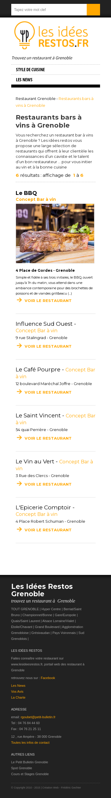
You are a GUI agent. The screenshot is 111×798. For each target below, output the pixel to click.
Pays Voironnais (64, 633)
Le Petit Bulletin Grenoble (29, 762)
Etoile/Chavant (22, 627)
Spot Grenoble (21, 768)
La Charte (18, 697)
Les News (18, 685)
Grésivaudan (40, 633)
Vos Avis (17, 691)
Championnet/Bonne (37, 615)
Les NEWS (24, 79)
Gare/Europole (65, 615)
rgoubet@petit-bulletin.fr (38, 717)
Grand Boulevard (47, 627)
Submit (93, 9)
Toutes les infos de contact (30, 742)
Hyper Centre (51, 609)
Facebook (48, 678)
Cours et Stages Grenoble (30, 774)
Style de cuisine (30, 69)
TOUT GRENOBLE (25, 609)
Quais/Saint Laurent (25, 621)
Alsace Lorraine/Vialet (58, 621)
